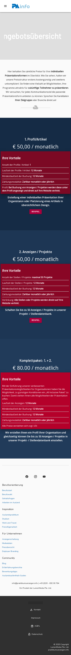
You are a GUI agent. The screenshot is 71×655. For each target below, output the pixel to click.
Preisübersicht (8, 547)
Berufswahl (7, 494)
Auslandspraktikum (10, 515)
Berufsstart (7, 490)
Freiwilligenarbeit (9, 527)
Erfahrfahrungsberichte (12, 567)
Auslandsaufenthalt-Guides (14, 575)
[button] (35, 211)
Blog (4, 563)
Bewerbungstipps (9, 571)
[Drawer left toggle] (5, 6)
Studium (5, 519)
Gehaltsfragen (8, 498)
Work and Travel (9, 523)
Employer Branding (10, 551)
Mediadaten (7, 543)
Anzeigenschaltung (10, 539)
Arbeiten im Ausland (11, 502)
